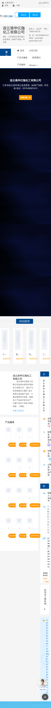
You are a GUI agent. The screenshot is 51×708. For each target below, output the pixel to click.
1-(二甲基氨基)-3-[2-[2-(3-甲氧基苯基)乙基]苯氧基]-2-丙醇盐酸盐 (5, 354)
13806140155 (48, 519)
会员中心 (44, 3)
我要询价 (35, 445)
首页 (20, 50)
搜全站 (23, 15)
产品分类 (6, 53)
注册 (16, 5)
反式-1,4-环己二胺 (18, 354)
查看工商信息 (18, 411)
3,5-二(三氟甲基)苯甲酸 (31, 354)
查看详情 (25, 97)
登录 (5, 5)
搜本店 (35, 15)
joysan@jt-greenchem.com (48, 552)
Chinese (32, 65)
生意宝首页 (8, 3)
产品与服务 (22, 57)
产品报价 (21, 64)
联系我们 (36, 57)
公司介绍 (33, 50)
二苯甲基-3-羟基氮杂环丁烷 (44, 354)
